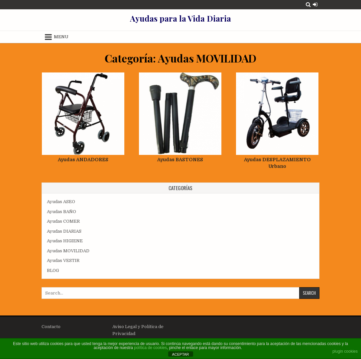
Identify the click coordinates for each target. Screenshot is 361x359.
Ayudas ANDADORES (83, 159)
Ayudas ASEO (61, 201)
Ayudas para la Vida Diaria (180, 18)
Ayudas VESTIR (63, 260)
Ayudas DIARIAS (64, 231)
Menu (61, 36)
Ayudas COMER (63, 221)
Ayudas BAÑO (61, 211)
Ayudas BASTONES (180, 159)
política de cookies (150, 347)
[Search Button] (308, 4)
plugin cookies (345, 351)
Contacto (51, 326)
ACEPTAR (180, 354)
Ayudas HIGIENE (65, 240)
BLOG (53, 270)
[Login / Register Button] (315, 4)
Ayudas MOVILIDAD (68, 250)
